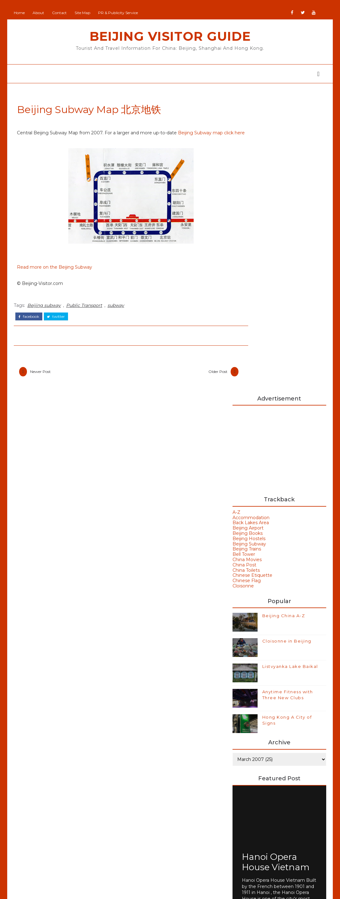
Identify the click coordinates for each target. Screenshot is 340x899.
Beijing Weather (259, 670)
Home (21, 12)
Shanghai (45, 850)
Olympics (45, 838)
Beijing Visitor (143, 790)
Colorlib (222, 889)
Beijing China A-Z (282, 315)
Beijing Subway (248, 244)
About (40, 12)
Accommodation (250, 218)
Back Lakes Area (250, 223)
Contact (61, 12)
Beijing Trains (246, 249)
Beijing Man (141, 772)
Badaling (249, 649)
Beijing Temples (54, 789)
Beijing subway (46, 314)
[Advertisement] (278, 148)
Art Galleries (254, 638)
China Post (243, 265)
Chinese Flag (246, 281)
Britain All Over (144, 799)
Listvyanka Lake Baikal (289, 366)
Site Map (84, 12)
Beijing (42, 764)
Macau (41, 813)
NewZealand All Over (151, 845)
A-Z (235, 212)
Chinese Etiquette (251, 275)
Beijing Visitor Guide (170, 36)
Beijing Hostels (248, 239)
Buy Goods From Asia (254, 761)
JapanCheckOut (146, 836)
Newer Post (42, 380)
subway (118, 314)
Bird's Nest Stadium (264, 691)
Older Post (195, 380)
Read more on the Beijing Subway (56, 276)
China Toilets (245, 270)
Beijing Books (247, 233)
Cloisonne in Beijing (286, 341)
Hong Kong (253, 702)
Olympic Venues (54, 826)
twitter (58, 325)
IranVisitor (139, 827)
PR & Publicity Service (120, 12)
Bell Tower (243, 254)
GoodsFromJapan (147, 818)
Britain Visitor (142, 809)
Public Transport (86, 314)
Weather (249, 712)
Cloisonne (242, 286)
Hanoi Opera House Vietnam (275, 561)
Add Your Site (143, 763)
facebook (31, 325)
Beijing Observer (146, 781)
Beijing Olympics (260, 659)
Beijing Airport (247, 228)
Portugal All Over (147, 855)
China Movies (246, 260)
